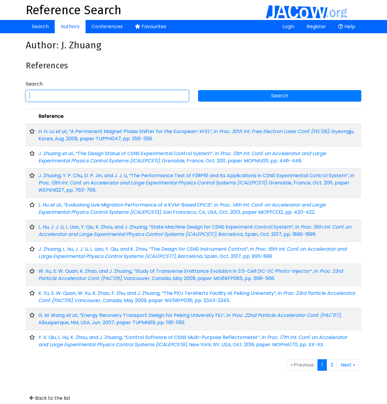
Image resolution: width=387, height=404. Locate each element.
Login (288, 26)
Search (40, 26)
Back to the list (50, 398)
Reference (50, 116)
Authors (70, 26)
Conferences (107, 26)
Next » (348, 364)
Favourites (150, 26)
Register (316, 26)
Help (346, 26)
